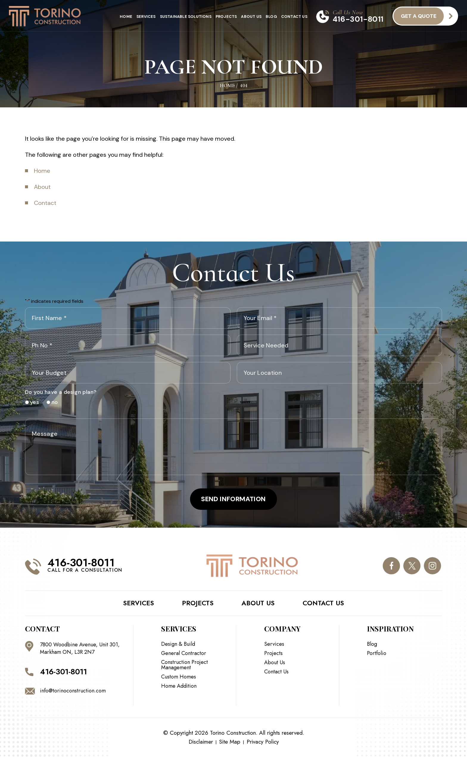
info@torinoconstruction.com (73, 690)
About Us (251, 16)
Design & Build (178, 644)
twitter (412, 565)
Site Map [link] (229, 742)
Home (126, 16)
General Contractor (183, 653)
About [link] (42, 187)
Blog (271, 16)
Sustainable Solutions (185, 16)
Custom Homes (178, 676)
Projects (226, 16)
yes (32, 402)
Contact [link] (45, 203)
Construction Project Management (184, 664)
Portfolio (376, 653)
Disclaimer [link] (201, 742)
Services (146, 16)
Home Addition (179, 686)
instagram (432, 565)
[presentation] (282, 401)
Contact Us (294, 16)
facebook (391, 565)
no (53, 402)
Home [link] (42, 171)
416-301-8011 (358, 19)
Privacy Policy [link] (263, 742)
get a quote (418, 16)
